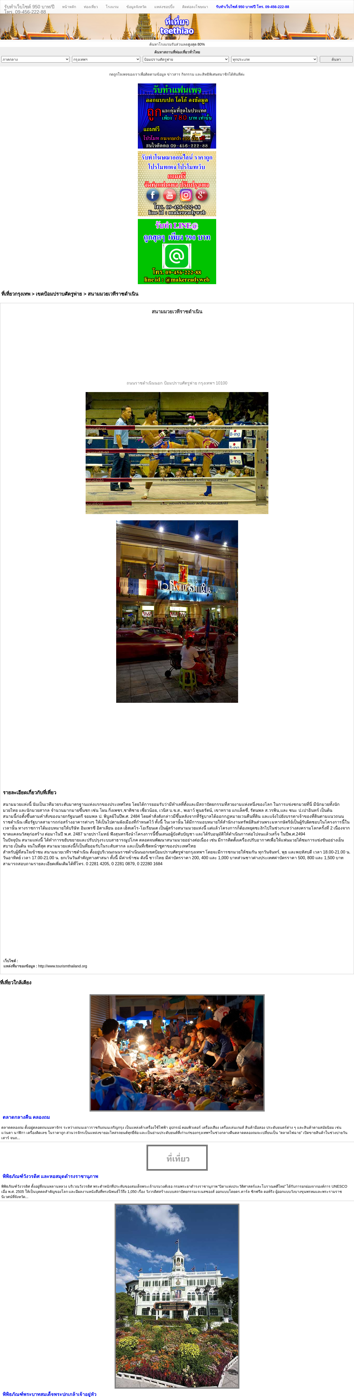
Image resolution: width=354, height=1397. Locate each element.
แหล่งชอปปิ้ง (164, 7)
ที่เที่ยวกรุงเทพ (15, 294)
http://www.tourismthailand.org (62, 966)
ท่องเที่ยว (91, 7)
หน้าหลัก (69, 7)
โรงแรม (112, 7)
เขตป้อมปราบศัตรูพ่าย (59, 294)
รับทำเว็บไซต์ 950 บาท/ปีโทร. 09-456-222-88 (29, 8)
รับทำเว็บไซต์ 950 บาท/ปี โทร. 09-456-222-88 (252, 7)
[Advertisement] (177, 347)
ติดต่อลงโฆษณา (195, 7)
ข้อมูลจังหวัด (136, 7)
